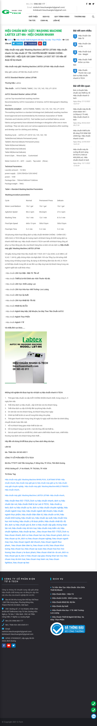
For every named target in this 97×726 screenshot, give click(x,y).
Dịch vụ (46, 17)
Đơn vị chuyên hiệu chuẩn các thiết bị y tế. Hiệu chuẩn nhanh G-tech (82, 94)
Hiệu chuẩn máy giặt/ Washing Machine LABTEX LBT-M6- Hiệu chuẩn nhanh (34, 495)
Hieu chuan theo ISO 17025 (49, 531)
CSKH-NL (44, 20)
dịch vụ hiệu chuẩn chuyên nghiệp (48, 507)
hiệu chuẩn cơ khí (51, 514)
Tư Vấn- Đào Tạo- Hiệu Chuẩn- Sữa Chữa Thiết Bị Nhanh (67, 588)
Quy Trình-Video (61, 17)
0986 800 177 (39, 4)
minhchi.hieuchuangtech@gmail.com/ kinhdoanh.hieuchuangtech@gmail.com (17, 632)
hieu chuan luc (17, 549)
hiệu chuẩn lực (27, 518)
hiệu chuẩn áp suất (43, 518)
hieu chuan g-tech (54, 535)
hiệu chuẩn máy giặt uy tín (47, 483)
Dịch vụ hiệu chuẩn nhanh (41, 501)
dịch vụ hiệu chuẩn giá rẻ (20, 525)
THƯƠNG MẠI (79, 17)
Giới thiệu (33, 17)
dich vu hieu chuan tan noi (33, 535)
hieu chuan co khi (41, 545)
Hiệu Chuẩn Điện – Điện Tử (62, 594)
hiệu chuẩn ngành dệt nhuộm (39, 511)
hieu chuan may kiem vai (37, 559)
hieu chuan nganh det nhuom (27, 542)
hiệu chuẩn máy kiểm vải (49, 528)
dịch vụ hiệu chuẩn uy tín (21, 507)
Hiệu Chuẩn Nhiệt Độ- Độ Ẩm (62, 602)
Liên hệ (56, 20)
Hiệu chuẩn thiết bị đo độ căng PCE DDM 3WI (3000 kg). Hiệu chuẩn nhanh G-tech (82, 135)
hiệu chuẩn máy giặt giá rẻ (26, 483)
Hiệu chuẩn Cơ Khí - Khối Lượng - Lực (66, 598)
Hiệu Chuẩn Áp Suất (59, 606)
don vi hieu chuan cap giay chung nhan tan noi (42, 556)
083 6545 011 (23, 625)
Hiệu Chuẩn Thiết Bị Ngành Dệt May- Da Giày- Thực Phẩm (38, 40)
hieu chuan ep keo (21, 562)
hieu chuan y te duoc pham (24, 552)
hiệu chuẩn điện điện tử (32, 514)
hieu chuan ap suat (33, 549)
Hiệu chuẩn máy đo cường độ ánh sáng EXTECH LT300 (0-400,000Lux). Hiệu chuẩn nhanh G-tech (81, 154)
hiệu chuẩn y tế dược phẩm (31, 521)
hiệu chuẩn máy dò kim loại (24, 528)
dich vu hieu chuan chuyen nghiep (36, 538)
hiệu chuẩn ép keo (27, 531)
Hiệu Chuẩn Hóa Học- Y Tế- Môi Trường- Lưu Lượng (67, 611)
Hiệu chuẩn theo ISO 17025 (17, 501)
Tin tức (32, 20)
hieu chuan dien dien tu (21, 545)
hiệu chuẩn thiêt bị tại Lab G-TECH (33, 504)
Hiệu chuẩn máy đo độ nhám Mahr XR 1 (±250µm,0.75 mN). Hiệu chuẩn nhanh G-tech (82, 114)
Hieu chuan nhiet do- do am (49, 552)
